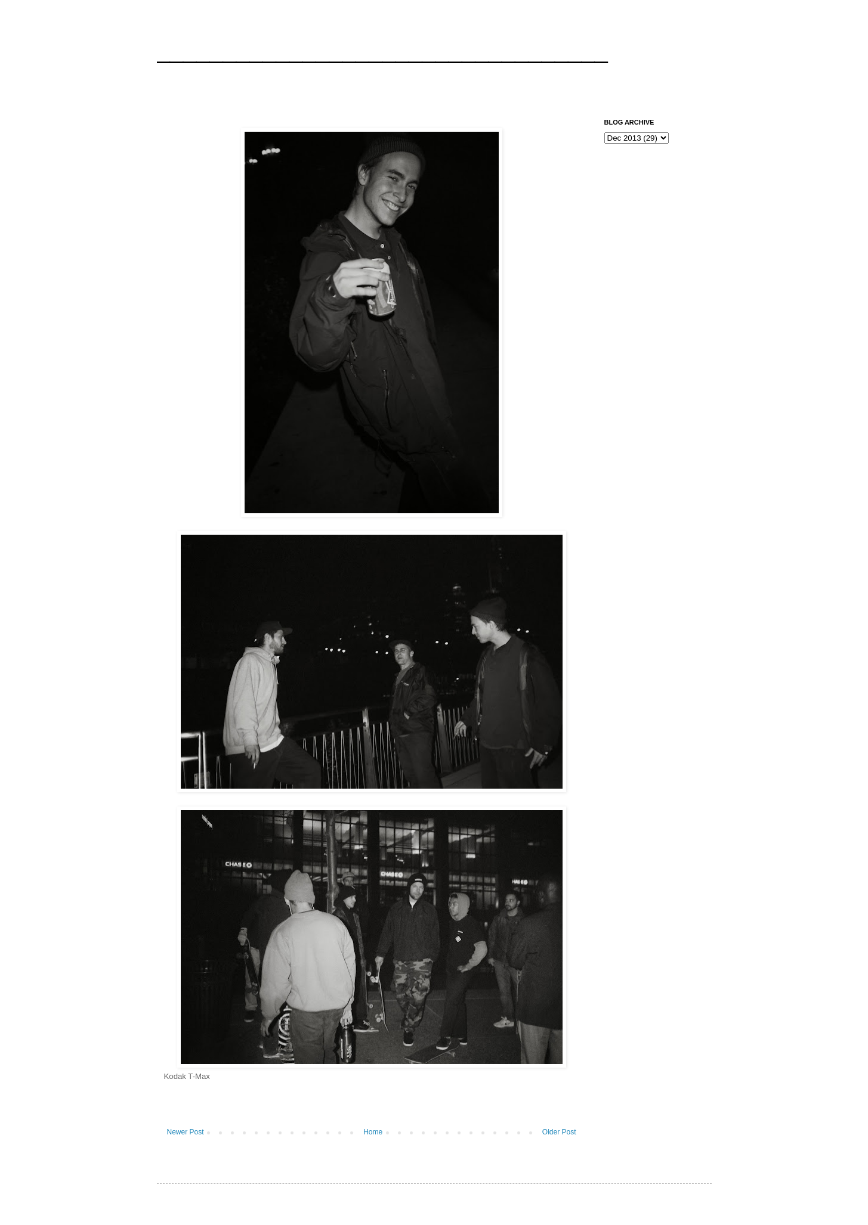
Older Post (559, 1132)
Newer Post (185, 1132)
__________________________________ (382, 50)
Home (372, 1132)
